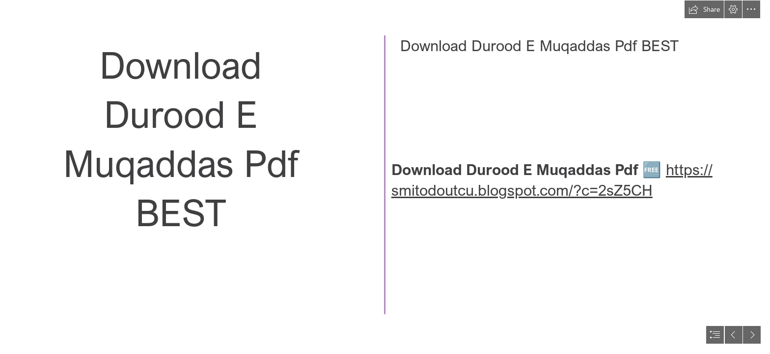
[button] (704, 9)
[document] (385, 177)
